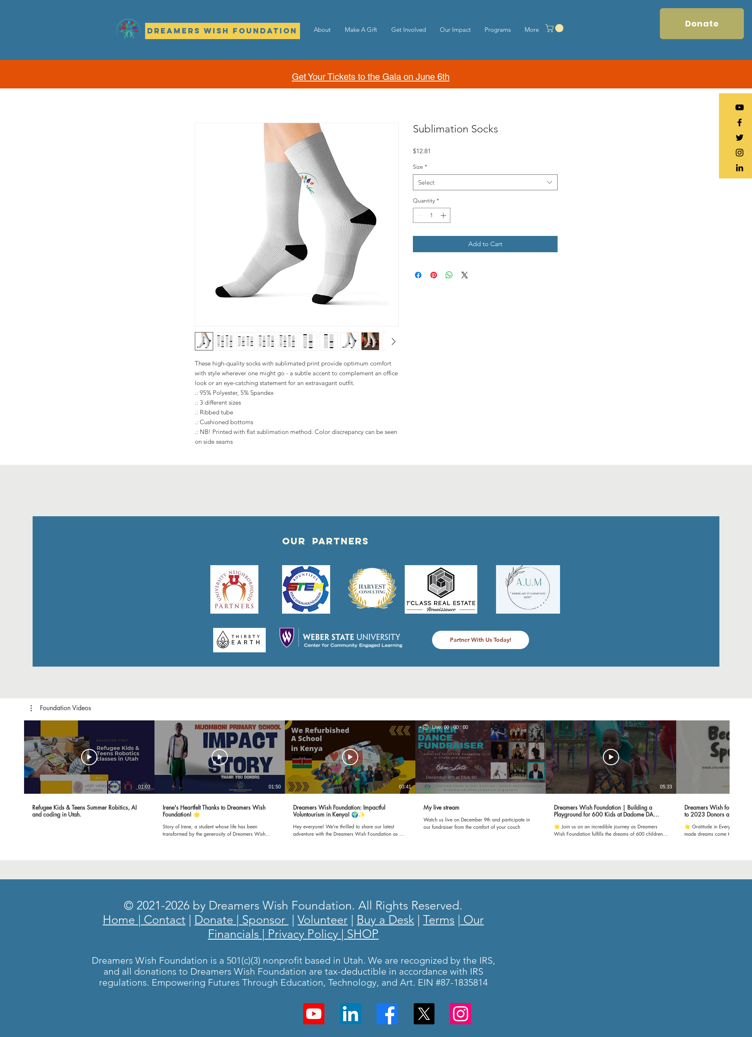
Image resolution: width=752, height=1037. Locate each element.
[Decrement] (419, 215)
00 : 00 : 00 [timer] (456, 727)
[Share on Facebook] (418, 275)
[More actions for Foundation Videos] (61, 708)
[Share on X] (465, 275)
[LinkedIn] (739, 168)
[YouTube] (739, 107)
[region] (443, 727)
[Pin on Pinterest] (434, 275)
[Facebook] (387, 1013)
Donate (215, 919)
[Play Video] (89, 757)
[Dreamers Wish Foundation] (222, 31)
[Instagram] (460, 1013)
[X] (423, 1013)
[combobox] (485, 182)
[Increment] (444, 215)
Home (120, 919)
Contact (163, 919)
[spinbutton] (431, 215)
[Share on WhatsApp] (449, 275)
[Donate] (702, 23)
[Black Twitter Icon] (739, 137)
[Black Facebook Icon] (739, 122)
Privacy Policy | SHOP (322, 934)
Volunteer (323, 919)
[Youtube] (313, 1013)
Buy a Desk (385, 919)
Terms (438, 919)
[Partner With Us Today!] (480, 640)
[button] (555, 28)
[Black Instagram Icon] (739, 153)
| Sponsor (262, 919)
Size (420, 166)
